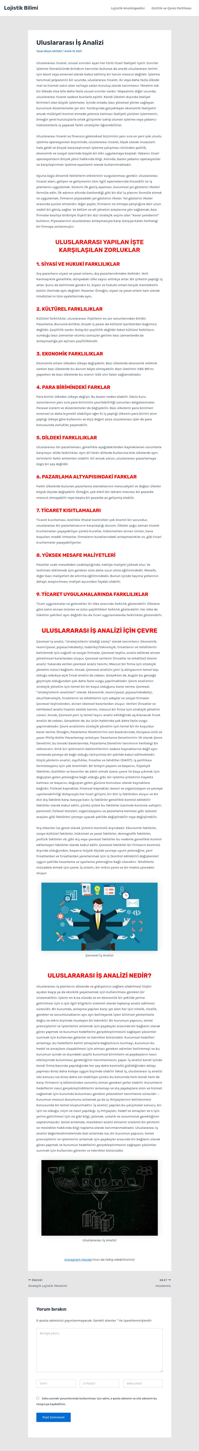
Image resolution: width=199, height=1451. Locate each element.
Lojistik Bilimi (21, 8)
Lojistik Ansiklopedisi (128, 8)
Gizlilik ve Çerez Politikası (172, 8)
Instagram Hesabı (78, 1259)
